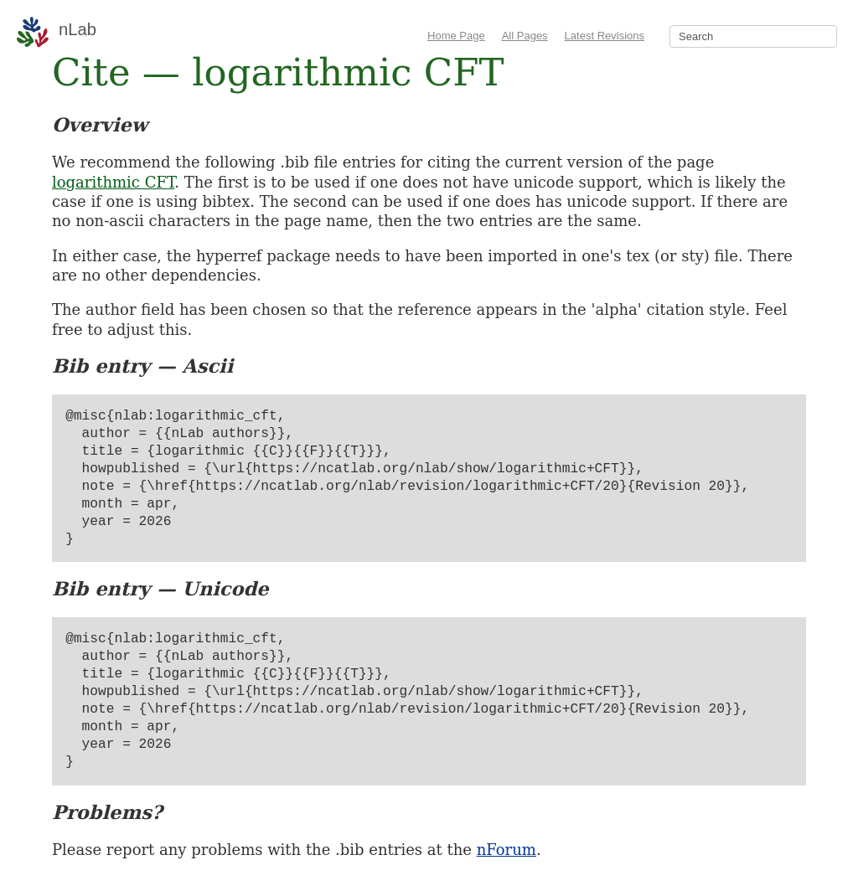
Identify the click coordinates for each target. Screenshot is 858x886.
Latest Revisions (604, 35)
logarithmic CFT (113, 182)
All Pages (525, 35)
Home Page (456, 35)
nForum (506, 849)
